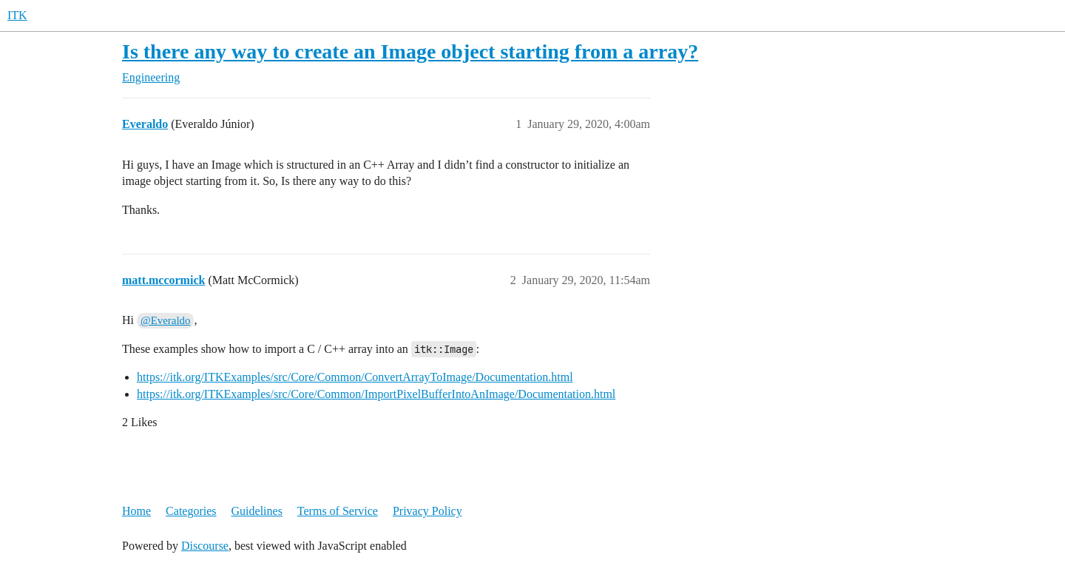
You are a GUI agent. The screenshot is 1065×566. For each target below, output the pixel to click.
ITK (17, 15)
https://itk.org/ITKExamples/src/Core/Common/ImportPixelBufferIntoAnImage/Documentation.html (376, 394)
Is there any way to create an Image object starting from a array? (410, 51)
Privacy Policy (427, 511)
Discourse (205, 545)
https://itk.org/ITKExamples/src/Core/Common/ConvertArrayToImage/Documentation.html (355, 377)
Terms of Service (337, 511)
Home (136, 511)
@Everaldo (165, 320)
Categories (191, 511)
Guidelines (257, 511)
